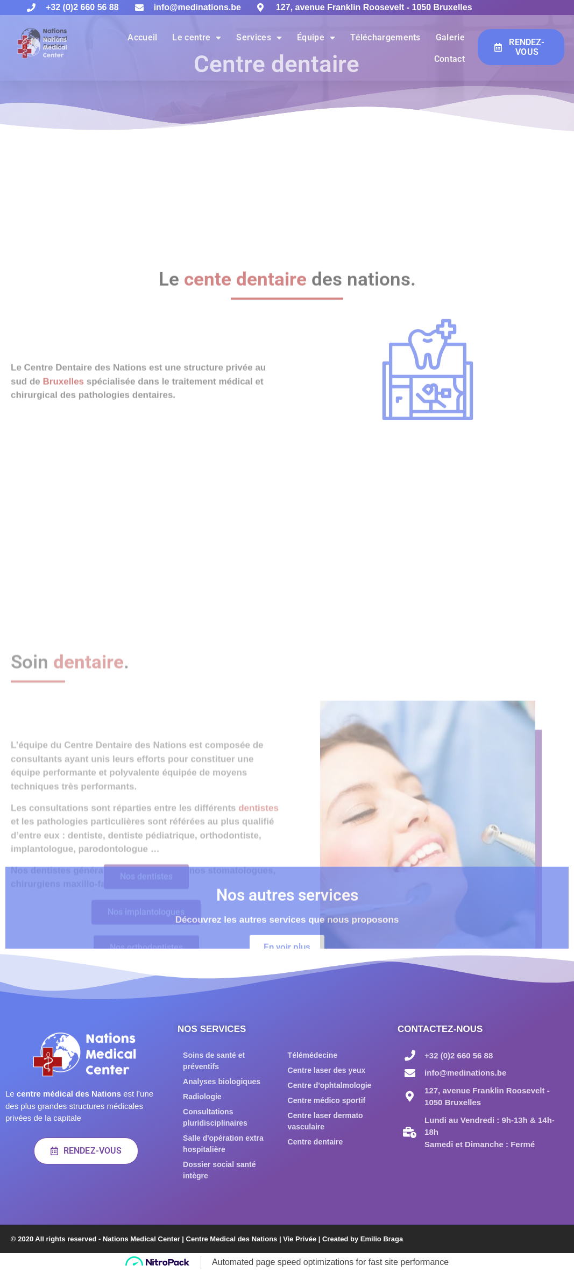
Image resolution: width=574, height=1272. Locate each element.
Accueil (142, 37)
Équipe (316, 37)
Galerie (450, 37)
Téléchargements (385, 37)
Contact (449, 59)
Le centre (196, 37)
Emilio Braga (381, 1239)
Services (259, 37)
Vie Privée (299, 1239)
